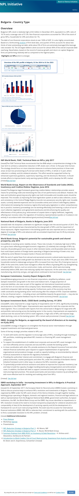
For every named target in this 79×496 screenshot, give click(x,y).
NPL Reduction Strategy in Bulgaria (16, 431)
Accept (71, 492)
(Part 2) (33, 431)
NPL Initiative (11, 4)
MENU (75, 10)
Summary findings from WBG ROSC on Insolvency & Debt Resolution (29, 433)
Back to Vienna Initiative (67, 2)
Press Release (8, 419)
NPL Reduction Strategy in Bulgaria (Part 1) (19, 428)
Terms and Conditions (40, 492)
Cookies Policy (60, 492)
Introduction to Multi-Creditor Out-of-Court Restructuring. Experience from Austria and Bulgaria (39, 438)
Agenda (14, 422)
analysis (23, 43)
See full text (11, 181)
